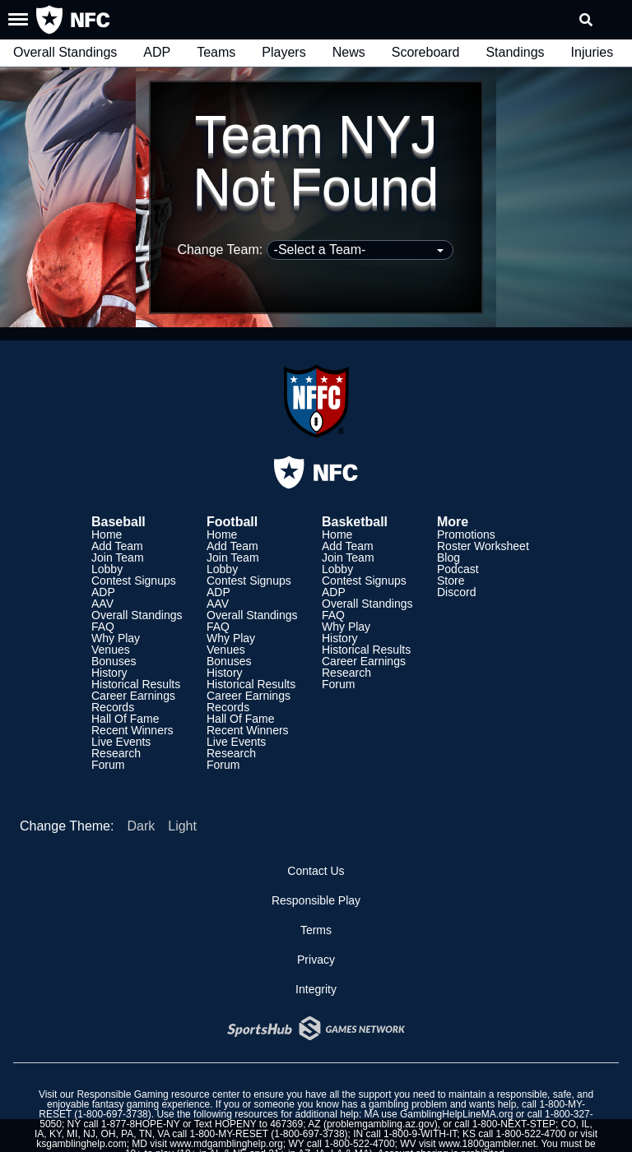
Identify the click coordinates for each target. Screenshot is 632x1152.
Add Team (117, 546)
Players (283, 52)
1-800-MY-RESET (228, 1134)
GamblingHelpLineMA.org (456, 1114)
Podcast (458, 569)
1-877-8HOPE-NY (140, 1124)
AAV (102, 603)
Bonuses (113, 661)
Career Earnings (133, 695)
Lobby (107, 569)
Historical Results (135, 684)
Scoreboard (426, 52)
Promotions (466, 534)
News (348, 52)
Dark (141, 826)
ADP (156, 52)
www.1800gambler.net (487, 1144)
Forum (107, 764)
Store (450, 580)
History (109, 672)
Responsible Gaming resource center (158, 1094)
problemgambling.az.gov (380, 1124)
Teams (216, 52)
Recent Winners (132, 730)
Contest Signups (133, 580)
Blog (448, 557)
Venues (110, 649)
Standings (515, 52)
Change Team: (315, 250)
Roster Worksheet (483, 546)
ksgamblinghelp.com (81, 1144)
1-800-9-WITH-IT (420, 1134)
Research (116, 753)
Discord (456, 592)
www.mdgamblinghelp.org (226, 1144)
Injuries (592, 52)
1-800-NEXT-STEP (513, 1124)
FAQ (102, 626)
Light (182, 826)
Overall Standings (65, 52)
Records (112, 707)
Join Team (117, 557)
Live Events (121, 741)
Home (106, 534)
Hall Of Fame (125, 718)
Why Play (115, 638)
